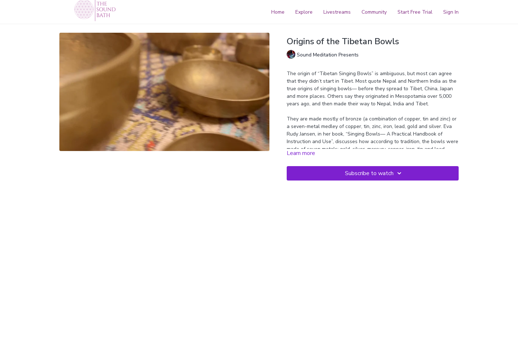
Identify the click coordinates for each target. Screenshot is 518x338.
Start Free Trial (414, 12)
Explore (304, 12)
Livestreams (337, 12)
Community (374, 12)
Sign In (451, 12)
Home (278, 12)
